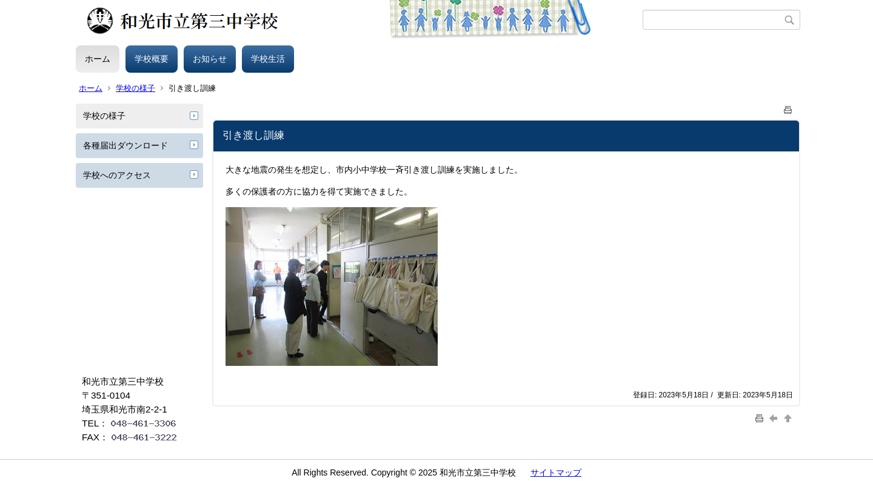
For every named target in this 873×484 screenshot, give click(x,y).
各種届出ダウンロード (125, 145)
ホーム (97, 59)
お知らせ (210, 59)
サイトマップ (555, 472)
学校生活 (268, 59)
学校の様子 (135, 88)
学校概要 (152, 59)
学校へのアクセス (117, 175)
